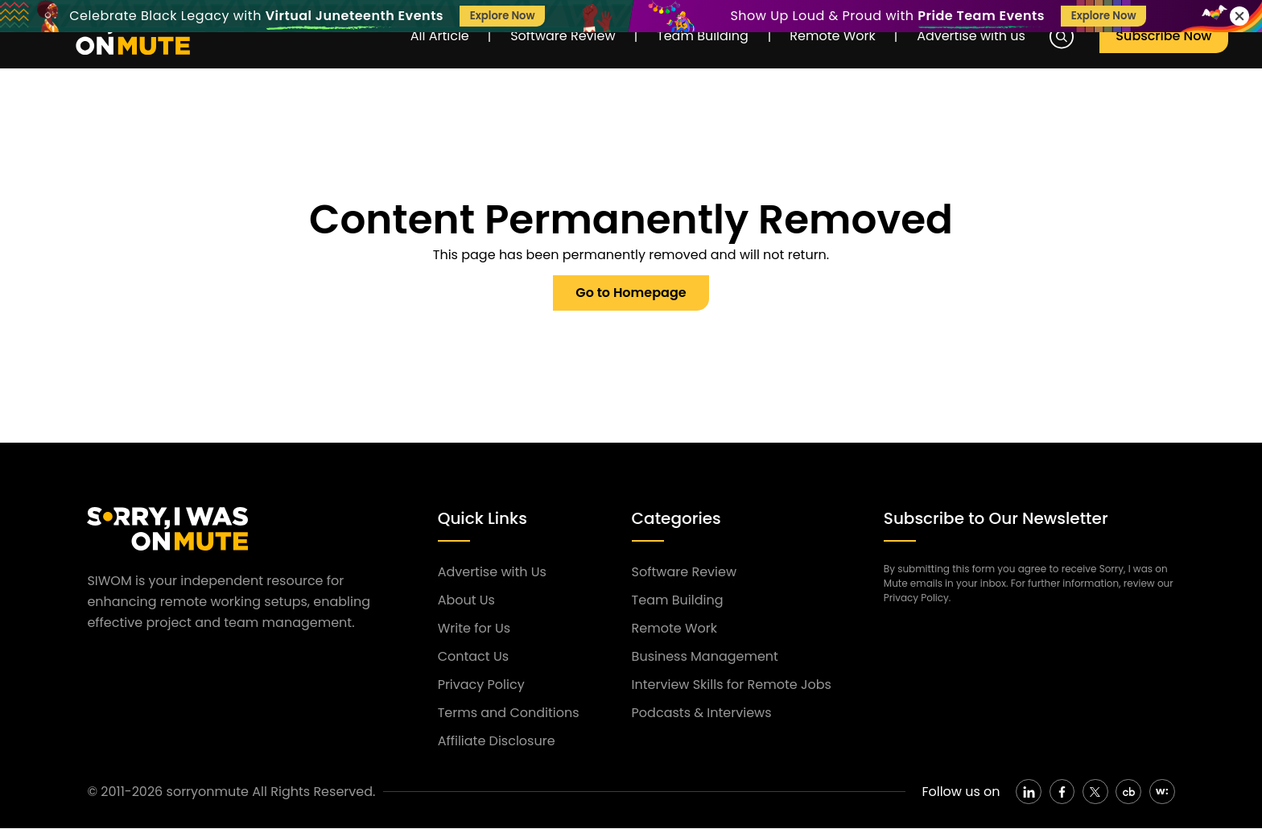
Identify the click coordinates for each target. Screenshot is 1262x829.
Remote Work (833, 36)
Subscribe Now (1166, 36)
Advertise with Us (492, 572)
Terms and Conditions (508, 712)
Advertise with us (975, 36)
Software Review (555, 36)
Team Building (699, 36)
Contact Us (473, 656)
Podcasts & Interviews (702, 712)
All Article (428, 36)
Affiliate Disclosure (496, 741)
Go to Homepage (630, 292)
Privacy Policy (481, 684)
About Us (466, 600)
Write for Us (474, 628)
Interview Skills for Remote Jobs (731, 684)
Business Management (705, 656)
